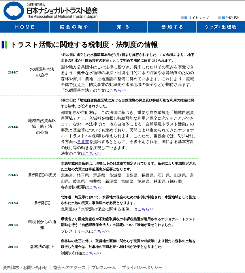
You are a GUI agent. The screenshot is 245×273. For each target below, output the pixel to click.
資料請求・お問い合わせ (25, 268)
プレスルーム (104, 268)
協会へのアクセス (69, 268)
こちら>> (117, 90)
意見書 (83, 142)
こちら (95, 187)
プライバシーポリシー (142, 268)
